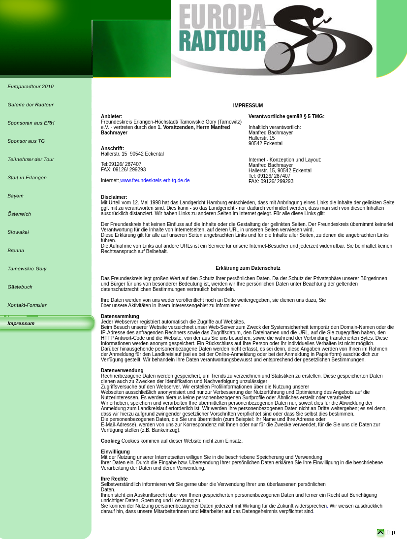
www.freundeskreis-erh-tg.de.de (154, 180)
